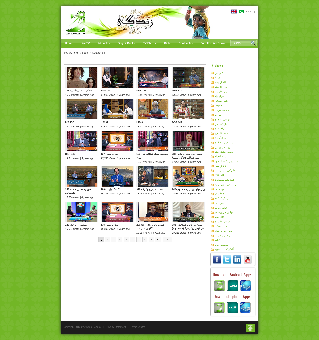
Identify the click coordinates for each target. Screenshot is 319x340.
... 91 (167, 239)
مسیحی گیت (221, 244)
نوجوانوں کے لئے (223, 235)
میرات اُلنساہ (221, 156)
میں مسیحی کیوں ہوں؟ (227, 184)
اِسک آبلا (219, 77)
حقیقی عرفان (222, 110)
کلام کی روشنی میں (225, 170)
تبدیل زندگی (221, 226)
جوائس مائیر (221, 207)
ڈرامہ (217, 240)
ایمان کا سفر (221, 87)
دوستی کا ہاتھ (222, 119)
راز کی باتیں (221, 124)
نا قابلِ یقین (220, 165)
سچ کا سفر (220, 193)
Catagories (98, 52)
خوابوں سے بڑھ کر (224, 212)
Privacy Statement (116, 327)
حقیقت (218, 105)
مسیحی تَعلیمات (223, 221)
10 (158, 239)
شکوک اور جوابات (224, 142)
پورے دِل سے (221, 91)
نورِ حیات (219, 189)
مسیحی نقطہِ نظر (224, 151)
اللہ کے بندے (220, 82)
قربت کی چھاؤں (223, 147)
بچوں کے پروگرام (223, 230)
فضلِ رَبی (219, 203)
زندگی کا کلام (221, 198)
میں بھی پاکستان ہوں (226, 161)
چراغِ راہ (219, 96)
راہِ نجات (219, 128)
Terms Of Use (137, 327)
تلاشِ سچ (219, 73)
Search (253, 43)
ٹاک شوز (219, 216)
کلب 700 (219, 175)
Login (249, 11)
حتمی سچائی (221, 100)
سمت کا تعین (221, 133)
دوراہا (218, 114)
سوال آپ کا (221, 138)
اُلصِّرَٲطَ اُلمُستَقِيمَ (224, 249)
